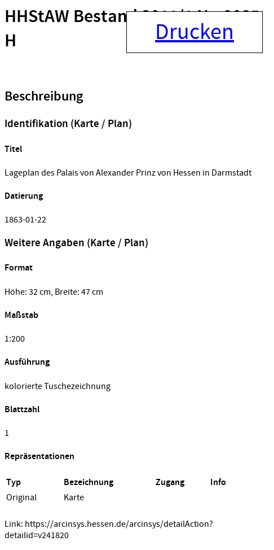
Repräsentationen (39, 456)
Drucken (194, 32)
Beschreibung (44, 97)
